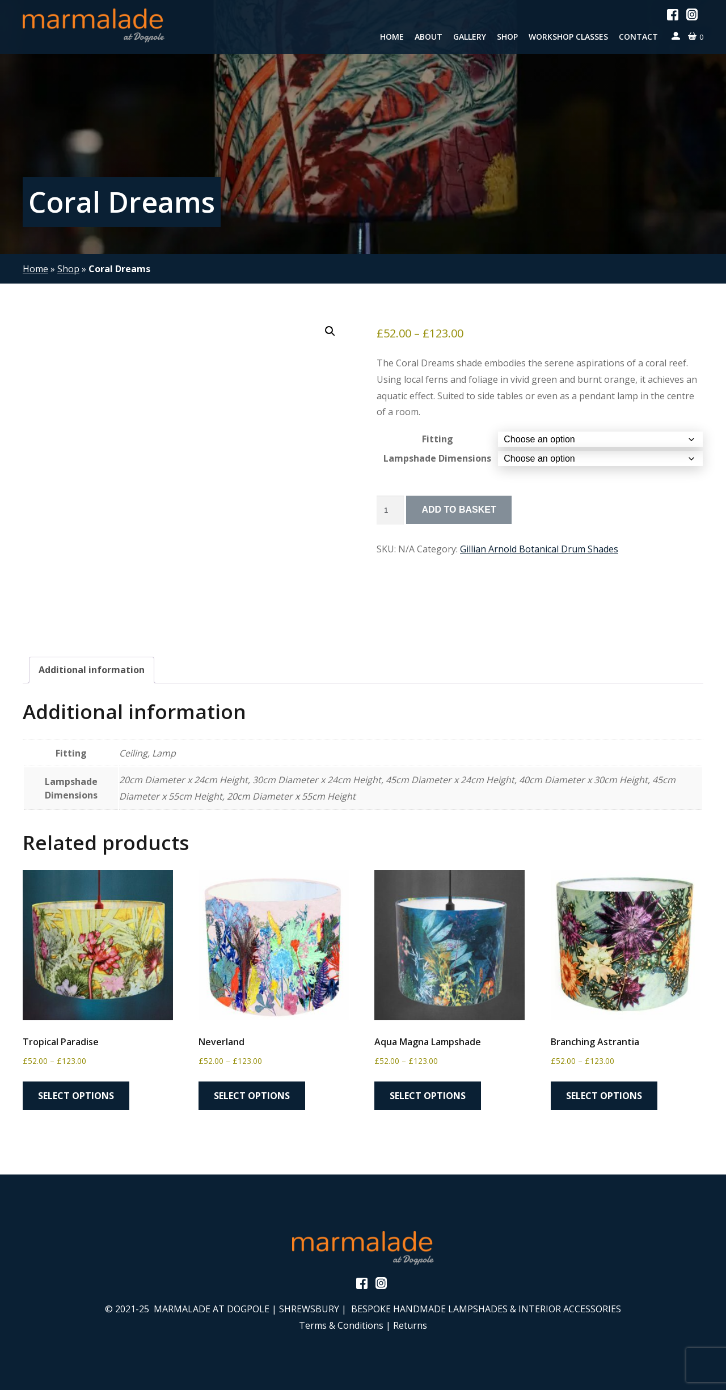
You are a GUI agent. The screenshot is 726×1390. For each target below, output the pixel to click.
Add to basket (458, 509)
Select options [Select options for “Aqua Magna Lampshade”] (428, 1095)
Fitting (437, 439)
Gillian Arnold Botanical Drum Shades (539, 549)
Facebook (672, 14)
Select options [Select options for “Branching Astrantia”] (604, 1095)
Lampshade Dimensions (437, 458)
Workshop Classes (568, 36)
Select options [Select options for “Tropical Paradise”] (76, 1095)
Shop (507, 36)
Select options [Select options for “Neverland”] (252, 1095)
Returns (410, 1325)
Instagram (692, 14)
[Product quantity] (390, 510)
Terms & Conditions (341, 1325)
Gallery (469, 36)
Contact (638, 36)
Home (392, 36)
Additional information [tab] (92, 670)
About (428, 36)
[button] (330, 331)
